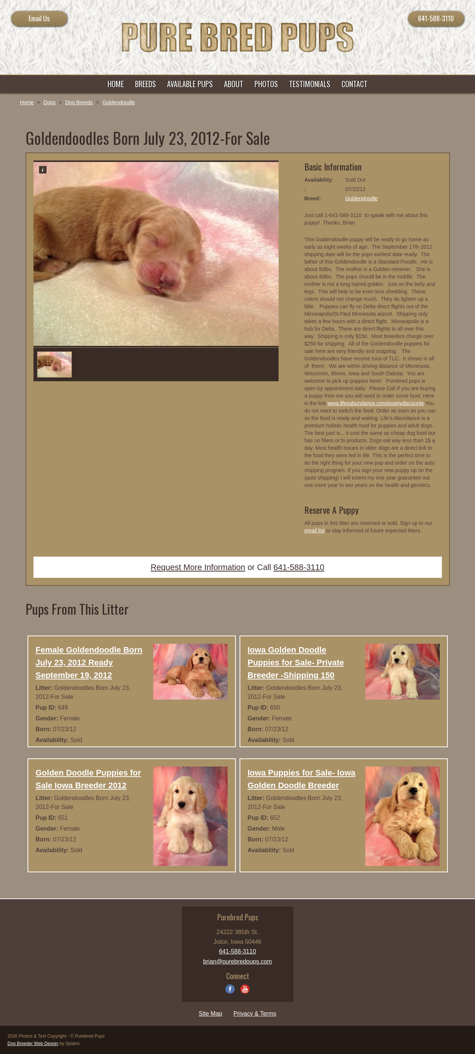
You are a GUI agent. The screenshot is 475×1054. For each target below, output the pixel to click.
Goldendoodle (118, 102)
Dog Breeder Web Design (32, 1043)
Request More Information (198, 567)
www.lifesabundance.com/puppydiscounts (375, 403)
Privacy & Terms (254, 1013)
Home (27, 102)
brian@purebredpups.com (237, 961)
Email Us (39, 18)
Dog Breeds (79, 102)
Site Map (210, 1013)
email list (314, 531)
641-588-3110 (436, 18)
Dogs (50, 102)
